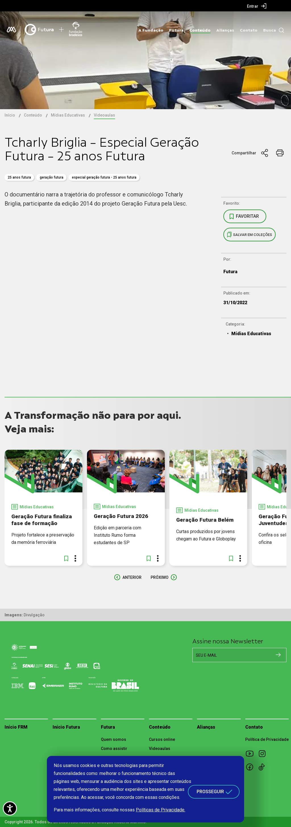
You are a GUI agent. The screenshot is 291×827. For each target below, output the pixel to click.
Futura (176, 30)
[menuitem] (257, 6)
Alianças (225, 30)
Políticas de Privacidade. (160, 810)
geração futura (51, 177)
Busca (269, 30)
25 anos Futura (19, 177)
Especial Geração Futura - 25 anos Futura (104, 177)
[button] (66, 558)
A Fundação (150, 30)
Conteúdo (200, 30)
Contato (248, 30)
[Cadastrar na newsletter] (278, 655)
